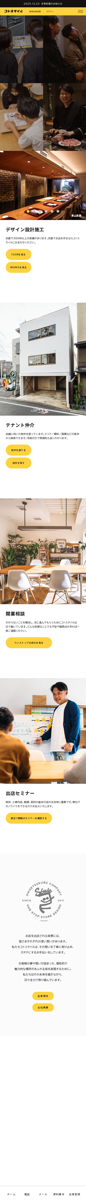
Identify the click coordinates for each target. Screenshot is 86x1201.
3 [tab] (40, 211)
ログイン (50, 11)
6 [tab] (58, 211)
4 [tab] (46, 211)
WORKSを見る (18, 267)
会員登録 (74, 1194)
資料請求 (58, 1194)
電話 (27, 1194)
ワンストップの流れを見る (28, 642)
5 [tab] (52, 211)
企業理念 (43, 996)
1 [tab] (28, 211)
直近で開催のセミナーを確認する (29, 818)
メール (43, 1194)
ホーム (11, 1194)
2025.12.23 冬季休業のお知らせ (43, 4)
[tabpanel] (43, 185)
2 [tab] (34, 211)
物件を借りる (18, 450)
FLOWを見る (18, 254)
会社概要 (43, 1007)
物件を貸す (19, 463)
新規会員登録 (35, 11)
